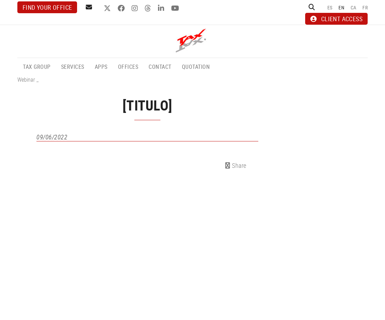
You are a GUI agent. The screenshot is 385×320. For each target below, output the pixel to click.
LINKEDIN (162, 8)
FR (365, 7)
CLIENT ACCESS (336, 19)
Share (235, 165)
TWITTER (108, 8)
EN (341, 7)
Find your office (47, 7)
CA (354, 7)
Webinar (26, 79)
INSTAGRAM (136, 8)
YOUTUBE (176, 8)
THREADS (149, 8)
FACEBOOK (122, 8)
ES (330, 7)
